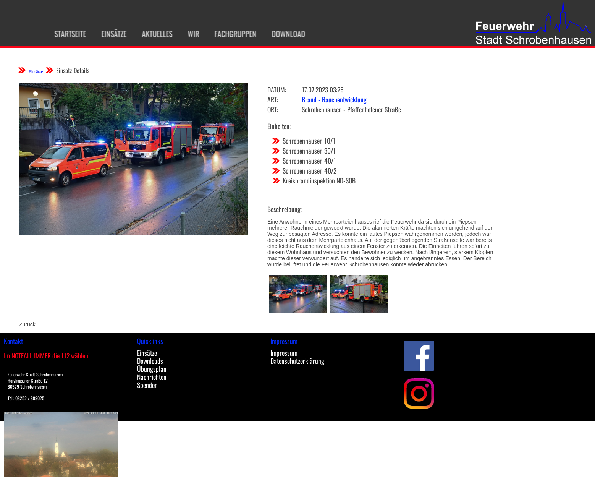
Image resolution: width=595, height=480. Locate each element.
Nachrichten (152, 377)
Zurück (27, 324)
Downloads (150, 361)
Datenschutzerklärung (297, 361)
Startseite (63, 33)
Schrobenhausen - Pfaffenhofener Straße (351, 109)
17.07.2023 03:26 (323, 89)
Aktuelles (150, 33)
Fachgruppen (229, 33)
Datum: (276, 89)
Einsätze (107, 33)
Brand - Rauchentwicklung (334, 99)
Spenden (147, 385)
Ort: (272, 109)
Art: (272, 99)
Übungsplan (152, 369)
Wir (186, 33)
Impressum (284, 353)
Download (282, 33)
